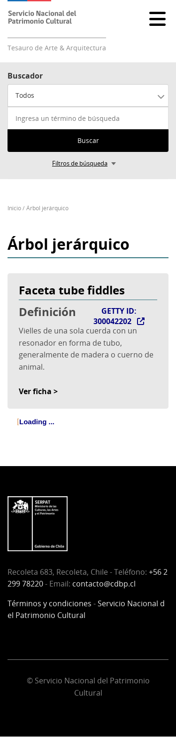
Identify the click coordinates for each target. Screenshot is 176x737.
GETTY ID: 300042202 (115, 316)
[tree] (88, 430)
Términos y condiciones (50, 603)
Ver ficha (35, 391)
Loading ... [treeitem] (36, 422)
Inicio (14, 208)
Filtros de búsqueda (79, 163)
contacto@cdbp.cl (104, 584)
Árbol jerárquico (47, 208)
